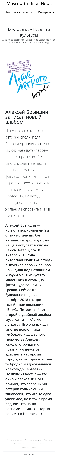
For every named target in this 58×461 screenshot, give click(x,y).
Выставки (32, 444)
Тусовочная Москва (29, 448)
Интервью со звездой (33, 440)
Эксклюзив (48, 440)
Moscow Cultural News (29, 3)
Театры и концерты (19, 12)
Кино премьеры (20, 444)
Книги (42, 444)
